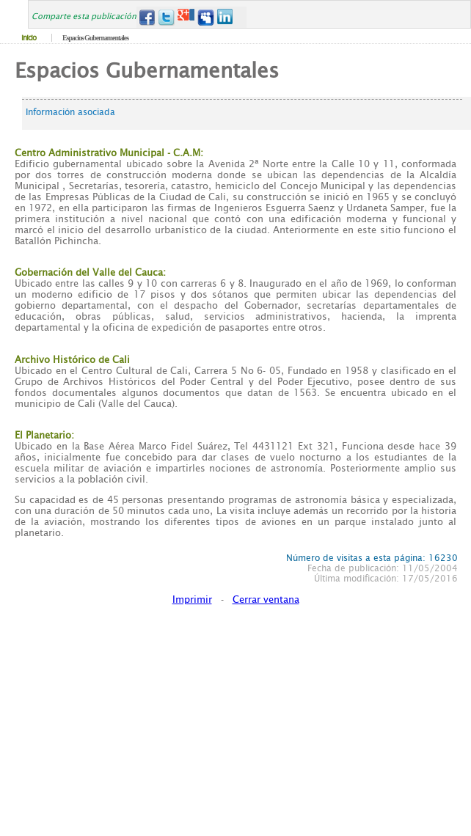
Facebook (146, 17)
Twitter (166, 17)
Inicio (28, 38)
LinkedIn (225, 17)
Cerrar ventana (266, 599)
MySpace (205, 17)
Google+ (186, 17)
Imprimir (192, 599)
